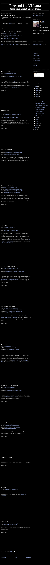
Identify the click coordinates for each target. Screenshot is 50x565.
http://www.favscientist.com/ (9, 387)
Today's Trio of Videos (40, 111)
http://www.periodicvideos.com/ (9, 33)
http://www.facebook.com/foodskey (12, 427)
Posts (36, 73)
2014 (36, 83)
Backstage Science (37, 60)
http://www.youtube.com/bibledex (12, 347)
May (37, 117)
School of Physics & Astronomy (13, 87)
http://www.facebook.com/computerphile (13, 152)
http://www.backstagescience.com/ (10, 268)
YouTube (10, 23)
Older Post (28, 557)
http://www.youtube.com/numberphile (13, 114)
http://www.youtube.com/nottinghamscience (14, 228)
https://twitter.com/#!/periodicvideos (11, 77)
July (37, 98)
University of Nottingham (7, 242)
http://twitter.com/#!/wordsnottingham (12, 312)
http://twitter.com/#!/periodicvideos (11, 38)
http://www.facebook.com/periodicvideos (13, 36)
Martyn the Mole (38, 115)
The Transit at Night (39, 113)
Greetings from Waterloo (40, 101)
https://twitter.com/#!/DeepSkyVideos (12, 192)
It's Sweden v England (40, 103)
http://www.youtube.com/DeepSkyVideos (13, 189)
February (38, 123)
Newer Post (3, 557)
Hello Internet (36, 57)
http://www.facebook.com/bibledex (12, 349)
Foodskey (35, 63)
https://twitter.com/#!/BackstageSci (11, 273)
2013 (36, 84)
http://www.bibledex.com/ (8, 346)
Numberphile (36, 53)
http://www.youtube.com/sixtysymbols (13, 74)
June (37, 100)
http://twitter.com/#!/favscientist (10, 392)
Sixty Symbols (36, 55)
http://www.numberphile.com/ (9, 113)
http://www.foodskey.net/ (8, 424)
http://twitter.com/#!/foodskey (10, 428)
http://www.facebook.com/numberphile (13, 116)
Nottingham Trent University (11, 396)
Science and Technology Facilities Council (10, 279)
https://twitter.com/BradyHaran (10, 524)
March (37, 121)
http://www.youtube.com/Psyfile (11, 489)
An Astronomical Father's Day (41, 105)
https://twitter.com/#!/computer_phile (11, 154)
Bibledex (35, 65)
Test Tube (35, 62)
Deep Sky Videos (36, 58)
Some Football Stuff (39, 109)
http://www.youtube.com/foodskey (12, 425)
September (38, 94)
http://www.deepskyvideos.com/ (10, 187)
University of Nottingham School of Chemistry (10, 44)
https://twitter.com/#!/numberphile (11, 117)
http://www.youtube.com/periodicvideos (13, 35)
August (37, 96)
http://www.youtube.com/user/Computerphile (14, 151)
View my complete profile (39, 37)
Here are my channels (8, 15)
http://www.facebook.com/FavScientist (13, 390)
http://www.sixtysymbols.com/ (9, 73)
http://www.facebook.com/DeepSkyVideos (14, 190)
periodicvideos (17, 81)
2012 (36, 86)
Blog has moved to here (38, 15)
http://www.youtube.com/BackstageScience (14, 270)
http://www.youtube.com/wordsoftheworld (13, 309)
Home (16, 557)
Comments (37, 76)
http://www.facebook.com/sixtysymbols (13, 76)
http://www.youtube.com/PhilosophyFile (13, 459)
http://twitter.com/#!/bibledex (10, 350)
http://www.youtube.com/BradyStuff (12, 523)
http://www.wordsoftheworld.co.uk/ (10, 308)
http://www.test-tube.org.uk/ (9, 227)
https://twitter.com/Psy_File (10, 491)
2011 (36, 127)
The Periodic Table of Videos (39, 52)
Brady (43, 21)
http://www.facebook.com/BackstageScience (14, 271)
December (38, 88)
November (38, 90)
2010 (36, 129)
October (37, 92)
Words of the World (37, 67)
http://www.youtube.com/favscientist (12, 389)
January (37, 125)
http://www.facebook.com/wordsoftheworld (14, 311)
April (37, 119)
